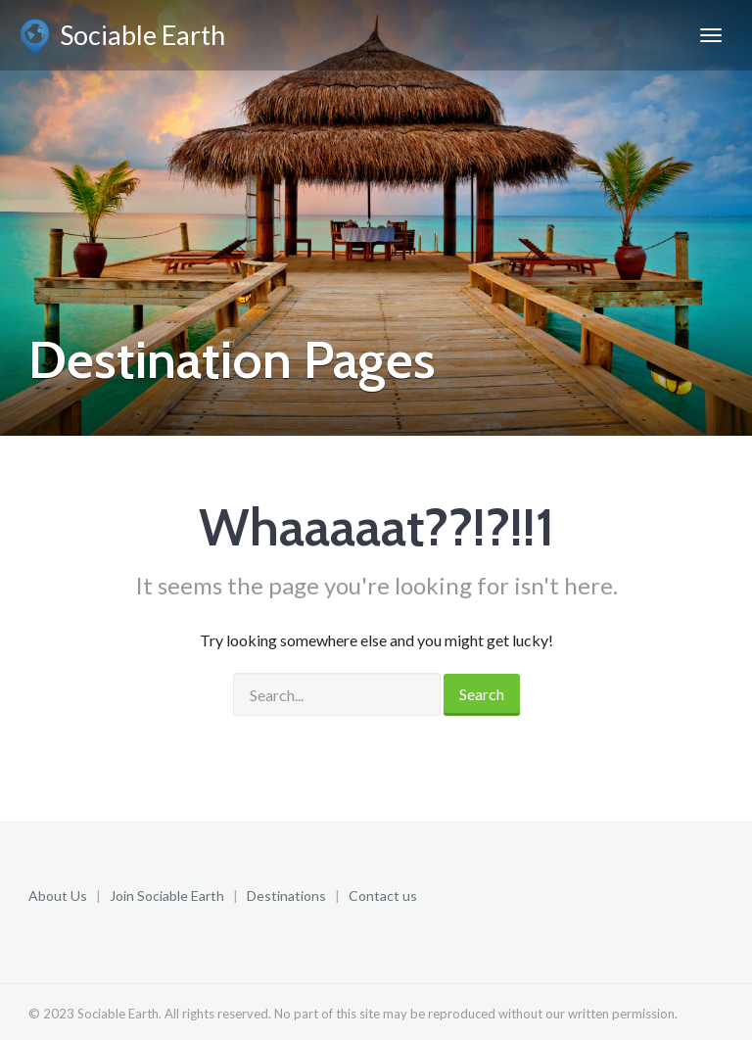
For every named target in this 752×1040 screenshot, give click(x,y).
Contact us (383, 895)
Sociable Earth (122, 38)
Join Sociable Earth (167, 895)
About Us (57, 895)
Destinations (286, 895)
